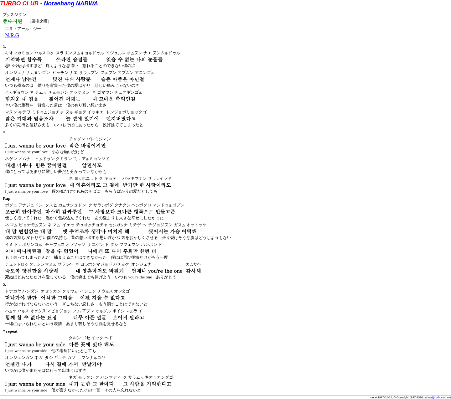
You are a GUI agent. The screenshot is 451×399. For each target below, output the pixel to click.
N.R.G (12, 35)
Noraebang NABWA (71, 3)
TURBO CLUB (19, 3)
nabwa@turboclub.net (437, 397)
